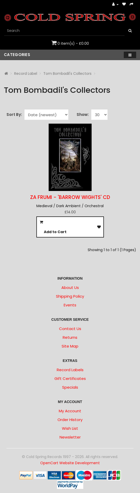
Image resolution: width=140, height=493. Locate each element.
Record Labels (70, 369)
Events (70, 305)
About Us (70, 287)
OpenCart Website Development (70, 462)
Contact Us (70, 328)
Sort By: (14, 114)
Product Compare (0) (27, 101)
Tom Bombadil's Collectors (67, 73)
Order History (70, 419)
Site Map (70, 346)
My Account (70, 411)
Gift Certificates (70, 378)
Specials (70, 387)
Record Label (25, 73)
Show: (83, 114)
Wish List (70, 428)
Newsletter (70, 437)
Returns (70, 337)
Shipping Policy (70, 296)
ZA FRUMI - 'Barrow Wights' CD (70, 197)
